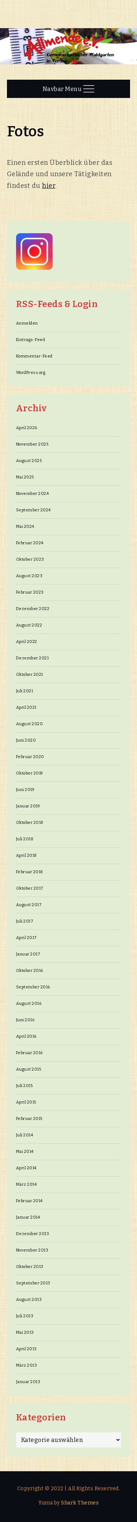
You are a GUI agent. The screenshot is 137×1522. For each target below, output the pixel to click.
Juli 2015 (24, 1085)
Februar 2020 (30, 756)
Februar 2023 (30, 592)
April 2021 (26, 707)
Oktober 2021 (29, 674)
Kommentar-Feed (34, 356)
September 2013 (33, 1283)
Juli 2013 (25, 1316)
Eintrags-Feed (30, 339)
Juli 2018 (25, 839)
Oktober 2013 (29, 1266)
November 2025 (32, 444)
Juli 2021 (24, 691)
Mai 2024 (25, 526)
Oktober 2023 (30, 559)
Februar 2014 (29, 1201)
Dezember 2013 (32, 1233)
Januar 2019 (28, 806)
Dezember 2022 (33, 608)
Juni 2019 (25, 789)
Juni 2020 (26, 740)
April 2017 (26, 937)
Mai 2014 (25, 1151)
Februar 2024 (29, 543)
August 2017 (29, 904)
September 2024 (33, 510)
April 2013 (26, 1349)
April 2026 (26, 427)
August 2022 (29, 625)
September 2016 (33, 987)
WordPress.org (31, 372)
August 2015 (28, 1069)
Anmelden (27, 323)
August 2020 (29, 724)
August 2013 (29, 1299)
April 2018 (26, 855)
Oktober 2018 (29, 822)
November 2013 (32, 1250)
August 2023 (29, 575)
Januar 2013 (28, 1381)
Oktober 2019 (29, 773)
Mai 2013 (25, 1332)
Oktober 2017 (29, 888)
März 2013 (26, 1365)
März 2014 (26, 1184)
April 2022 (26, 641)
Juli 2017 (25, 921)
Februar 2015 (29, 1118)
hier (48, 186)
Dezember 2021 (32, 658)
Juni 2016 (25, 1020)
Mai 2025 (25, 477)
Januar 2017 (28, 954)
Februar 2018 (29, 872)
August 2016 (29, 1003)
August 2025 (29, 460)
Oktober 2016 (29, 970)
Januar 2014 (28, 1217)
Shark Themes (80, 1503)
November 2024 (32, 493)
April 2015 (26, 1102)
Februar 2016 (29, 1052)
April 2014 (26, 1168)
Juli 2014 (24, 1135)
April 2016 (26, 1036)
